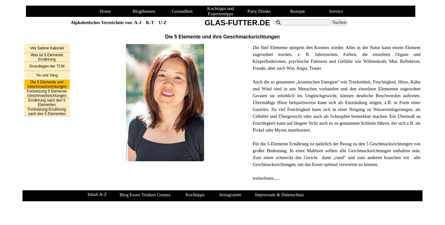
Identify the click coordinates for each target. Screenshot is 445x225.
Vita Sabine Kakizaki (47, 48)
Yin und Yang (47, 75)
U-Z (163, 22)
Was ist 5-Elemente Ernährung (47, 57)
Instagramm (230, 194)
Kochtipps (195, 194)
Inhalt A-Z (97, 194)
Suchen (339, 22)
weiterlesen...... (266, 178)
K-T (150, 22)
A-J (138, 22)
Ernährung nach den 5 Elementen (47, 102)
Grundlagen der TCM (47, 66)
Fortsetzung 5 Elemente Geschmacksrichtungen (47, 93)
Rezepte (297, 11)
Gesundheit (182, 11)
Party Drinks (259, 11)
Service (336, 11)
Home (105, 11)
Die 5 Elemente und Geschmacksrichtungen (46, 84)
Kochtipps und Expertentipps (220, 11)
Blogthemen (143, 11)
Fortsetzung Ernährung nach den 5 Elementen (47, 111)
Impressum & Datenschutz (279, 194)
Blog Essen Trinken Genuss (145, 194)
